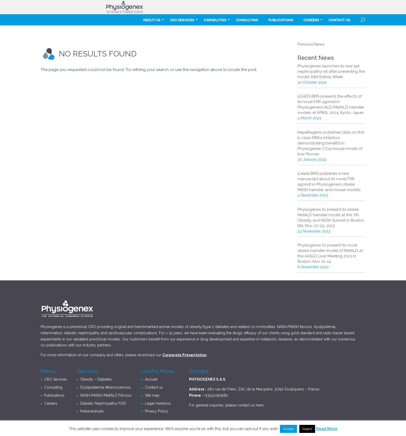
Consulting (247, 20)
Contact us (339, 20)
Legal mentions (158, 403)
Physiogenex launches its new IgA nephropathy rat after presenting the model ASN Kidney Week (331, 71)
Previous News (311, 44)
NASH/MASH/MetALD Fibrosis (106, 395)
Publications (280, 20)
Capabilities (215, 20)
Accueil (151, 379)
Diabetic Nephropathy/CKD (103, 403)
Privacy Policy (156, 411)
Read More (326, 428)
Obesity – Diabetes (96, 379)
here (259, 405)
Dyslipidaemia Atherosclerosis (105, 387)
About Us (151, 20)
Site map (152, 395)
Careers (50, 403)
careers (311, 20)
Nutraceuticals (92, 411)
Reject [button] (307, 429)
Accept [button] (288, 429)
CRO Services (182, 20)
